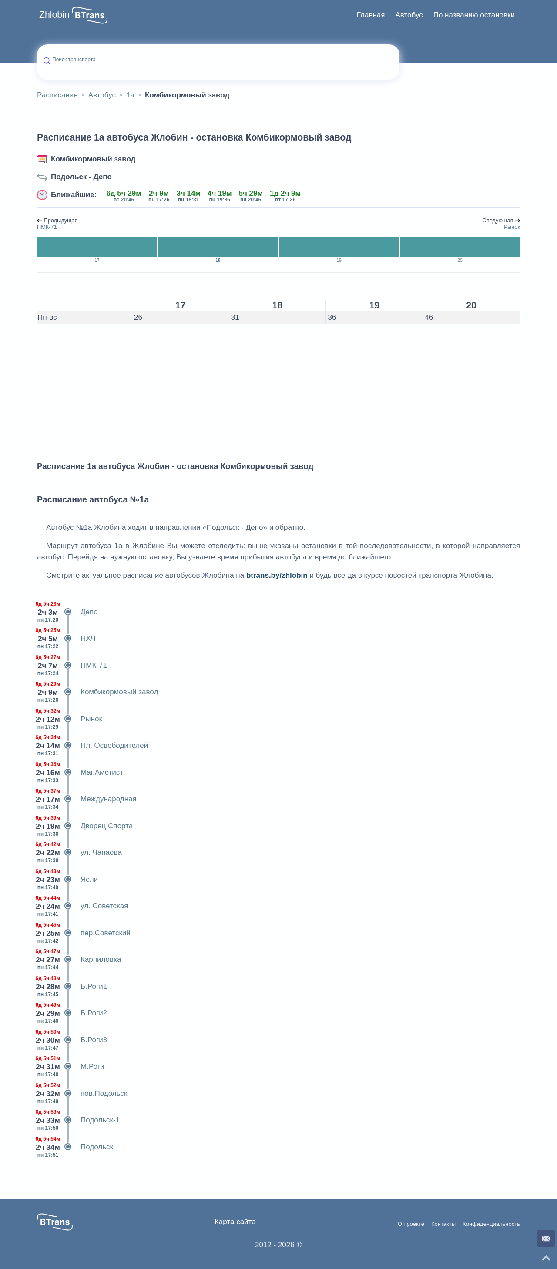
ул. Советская (82, 906)
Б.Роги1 (72, 986)
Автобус (409, 15)
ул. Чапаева (79, 852)
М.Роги (70, 1066)
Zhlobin (54, 15)
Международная (87, 799)
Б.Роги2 (72, 1013)
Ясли (67, 879)
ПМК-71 (72, 665)
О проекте (411, 1224)
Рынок (69, 719)
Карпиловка (79, 959)
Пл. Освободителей (92, 745)
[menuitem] (371, 15)
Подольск (75, 1147)
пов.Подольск (82, 1093)
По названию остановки (474, 15)
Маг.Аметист (80, 772)
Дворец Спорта (85, 826)
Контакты (443, 1224)
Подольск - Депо (81, 177)
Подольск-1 (78, 1120)
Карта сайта (235, 1222)
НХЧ (66, 638)
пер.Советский (84, 933)
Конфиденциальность (491, 1224)
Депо (67, 612)
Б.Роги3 (72, 1040)
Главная (371, 15)
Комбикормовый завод (93, 159)
